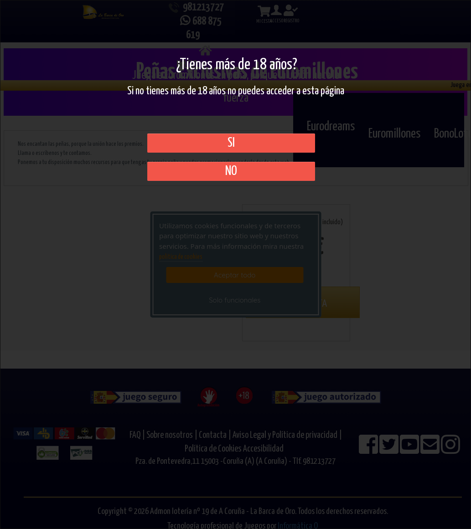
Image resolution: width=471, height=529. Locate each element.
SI (231, 143)
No (231, 171)
